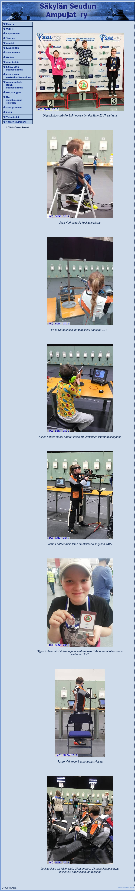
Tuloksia (10, 38)
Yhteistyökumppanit (16, 122)
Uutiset (9, 29)
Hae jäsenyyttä (13, 92)
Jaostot (10, 43)
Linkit (9, 112)
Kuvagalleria (12, 48)
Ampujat (25, 127)
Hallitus (10, 57)
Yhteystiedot (12, 117)
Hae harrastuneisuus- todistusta (13, 100)
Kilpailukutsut (13, 33)
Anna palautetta (14, 107)
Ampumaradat (13, 52)
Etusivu (10, 24)
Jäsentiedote (12, 62)
